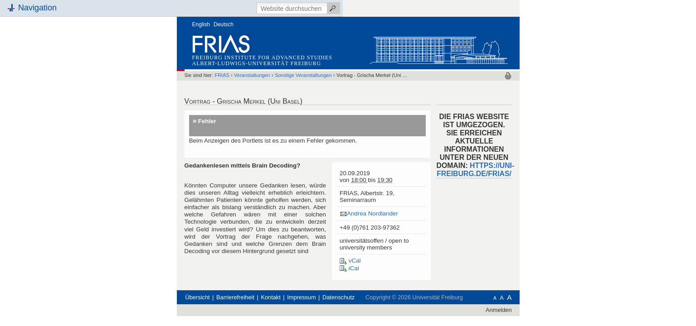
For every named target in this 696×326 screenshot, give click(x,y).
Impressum (357, 280)
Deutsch (280, 8)
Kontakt (326, 280)
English (257, 8)
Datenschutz (395, 280)
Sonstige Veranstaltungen (359, 58)
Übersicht (254, 280)
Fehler (263, 104)
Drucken (564, 59)
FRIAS (278, 58)
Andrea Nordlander (428, 196)
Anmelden (555, 293)
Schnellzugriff (142, 103)
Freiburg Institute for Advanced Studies (318, 41)
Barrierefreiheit (292, 280)
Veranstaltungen (308, 58)
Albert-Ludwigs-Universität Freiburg (313, 46)
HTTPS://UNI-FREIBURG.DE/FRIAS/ (531, 153)
